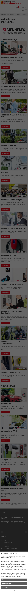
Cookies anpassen (5, 587)
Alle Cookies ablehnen (6, 583)
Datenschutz (17, 590)
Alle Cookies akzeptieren (6, 579)
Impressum (10, 590)
